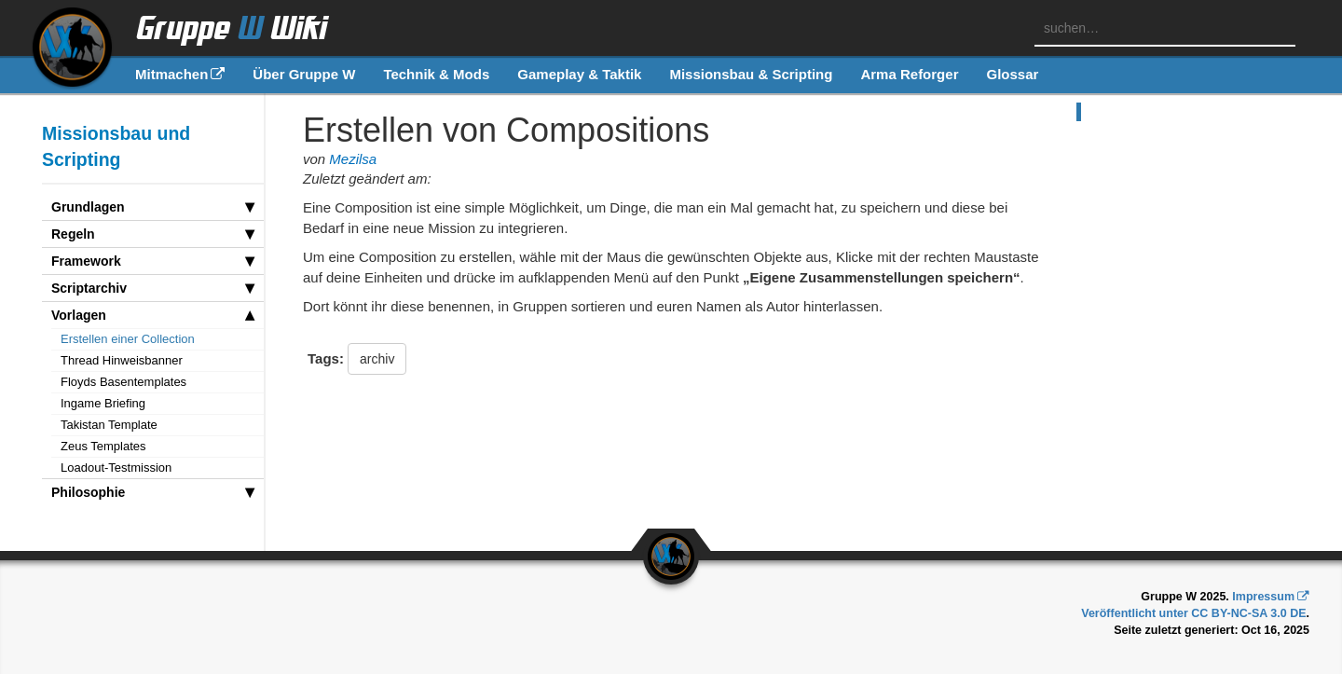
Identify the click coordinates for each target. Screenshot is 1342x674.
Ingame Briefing (103, 403)
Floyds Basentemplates (123, 382)
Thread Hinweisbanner (122, 360)
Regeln (152, 234)
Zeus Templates (103, 446)
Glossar (1012, 74)
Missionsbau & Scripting (750, 74)
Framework (152, 261)
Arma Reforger (909, 74)
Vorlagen (152, 315)
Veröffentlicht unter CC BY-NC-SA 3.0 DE (1193, 613)
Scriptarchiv (152, 288)
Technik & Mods (436, 74)
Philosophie (152, 492)
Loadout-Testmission (116, 468)
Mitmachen (171, 74)
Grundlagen (152, 207)
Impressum (1263, 596)
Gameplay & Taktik (579, 74)
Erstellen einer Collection (128, 339)
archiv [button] (377, 358)
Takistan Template (109, 425)
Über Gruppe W (304, 74)
